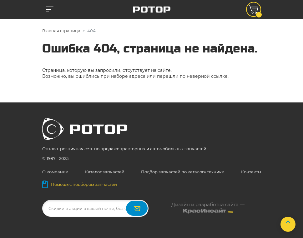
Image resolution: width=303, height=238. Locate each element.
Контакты (251, 171)
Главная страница (61, 30)
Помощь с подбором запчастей (79, 184)
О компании (55, 171)
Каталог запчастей (104, 171)
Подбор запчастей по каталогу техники (183, 171)
